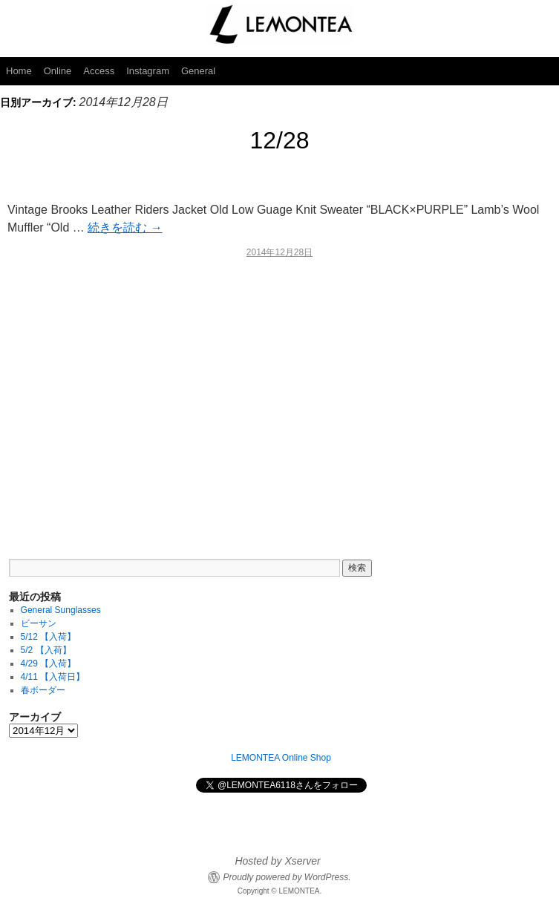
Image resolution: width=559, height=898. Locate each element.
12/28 (279, 140)
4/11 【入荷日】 (53, 677)
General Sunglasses (61, 610)
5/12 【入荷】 (48, 637)
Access (98, 70)
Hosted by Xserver (277, 861)
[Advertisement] (279, 398)
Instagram (147, 70)
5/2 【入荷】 (46, 650)
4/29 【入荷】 (48, 663)
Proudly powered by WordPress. (286, 877)
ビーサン (38, 623)
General (198, 70)
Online (58, 70)
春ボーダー (43, 690)
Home (19, 70)
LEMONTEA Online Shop (281, 758)
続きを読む (125, 227)
